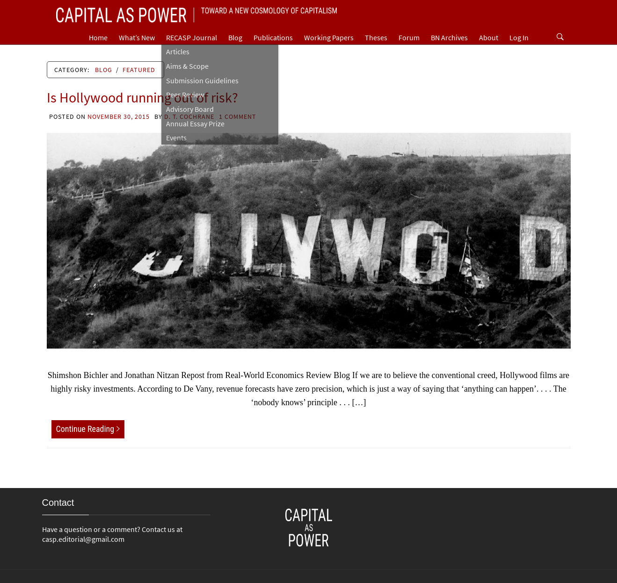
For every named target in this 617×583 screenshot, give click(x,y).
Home (98, 37)
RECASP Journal (191, 37)
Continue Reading (88, 429)
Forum (409, 37)
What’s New (137, 37)
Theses (376, 37)
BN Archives (449, 37)
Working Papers (329, 37)
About (488, 37)
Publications (273, 37)
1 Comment (237, 116)
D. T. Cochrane (189, 116)
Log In (519, 37)
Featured (139, 70)
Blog (235, 37)
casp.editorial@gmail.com (83, 539)
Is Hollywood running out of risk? (142, 97)
